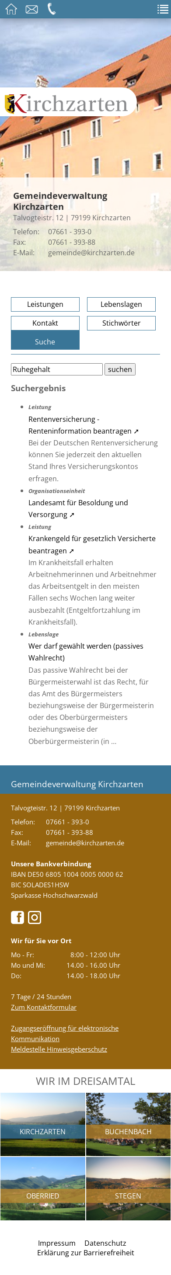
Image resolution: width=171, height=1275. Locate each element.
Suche (45, 342)
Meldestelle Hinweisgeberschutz (59, 1049)
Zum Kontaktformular (44, 1007)
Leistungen (45, 304)
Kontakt (45, 323)
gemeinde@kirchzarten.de (91, 252)
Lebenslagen (121, 304)
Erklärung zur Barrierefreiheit (85, 1253)
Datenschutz (105, 1243)
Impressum (57, 1243)
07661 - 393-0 (69, 231)
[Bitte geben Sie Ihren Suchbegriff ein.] (57, 369)
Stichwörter (121, 323)
